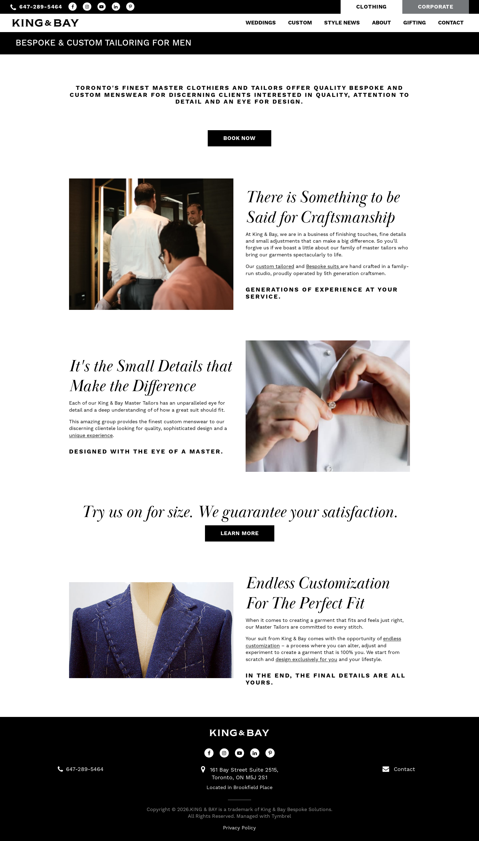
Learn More (240, 533)
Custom (299, 22)
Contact (450, 22)
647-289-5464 (40, 6)
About (380, 22)
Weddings (260, 22)
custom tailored (275, 266)
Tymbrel (281, 816)
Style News (341, 22)
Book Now (239, 138)
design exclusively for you (306, 659)
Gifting (413, 22)
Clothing (371, 6)
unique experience (91, 435)
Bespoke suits (323, 266)
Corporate (435, 6)
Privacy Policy (239, 828)
